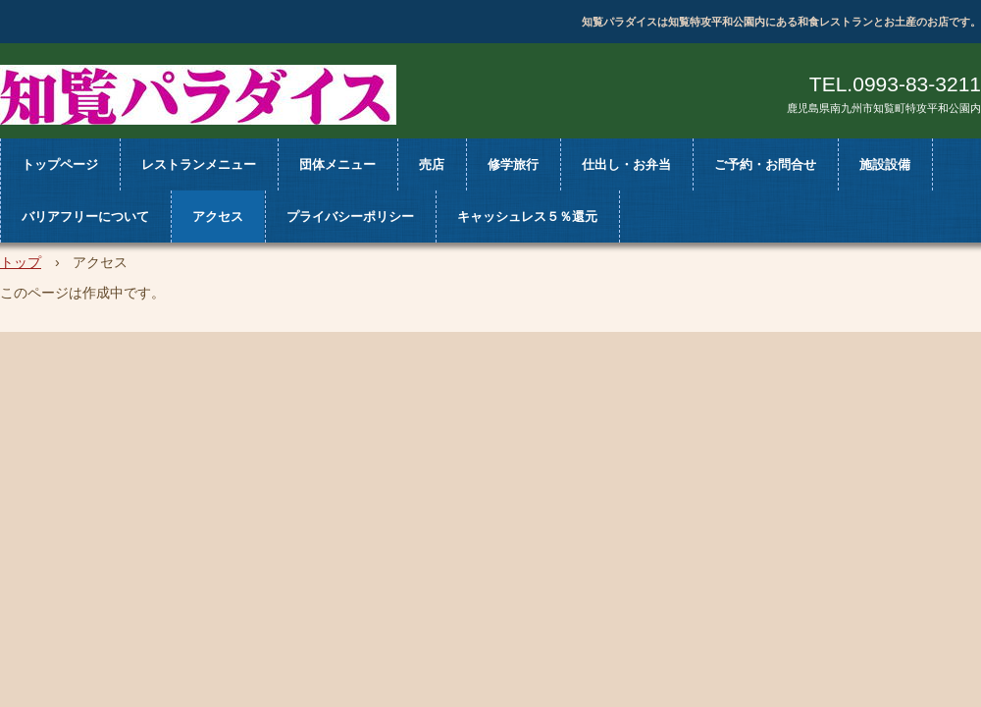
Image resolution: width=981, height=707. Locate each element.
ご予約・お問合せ (765, 164)
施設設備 (884, 164)
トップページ (60, 164)
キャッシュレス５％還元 (527, 216)
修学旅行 (513, 164)
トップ (20, 262)
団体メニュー (337, 164)
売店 (431, 164)
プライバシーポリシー (350, 216)
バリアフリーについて (85, 216)
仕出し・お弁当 (626, 164)
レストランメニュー (198, 164)
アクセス (217, 216)
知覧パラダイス (198, 95)
